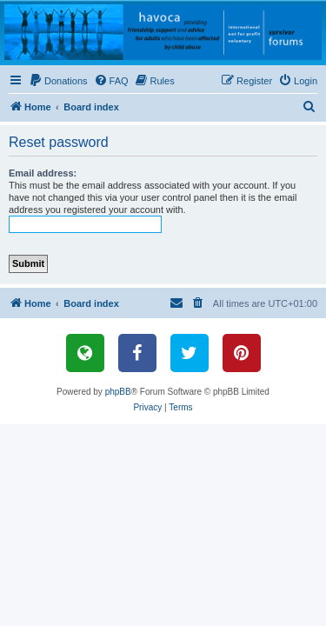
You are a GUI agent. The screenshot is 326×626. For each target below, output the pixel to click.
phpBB (118, 391)
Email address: (43, 173)
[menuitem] (58, 80)
